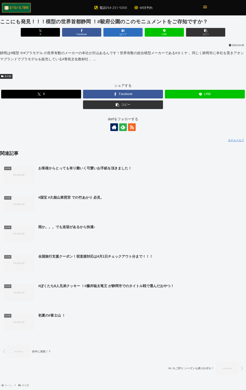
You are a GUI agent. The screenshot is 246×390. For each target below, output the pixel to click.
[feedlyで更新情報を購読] (123, 127)
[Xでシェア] (40, 32)
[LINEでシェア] (164, 32)
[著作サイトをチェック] (114, 127)
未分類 (6, 76)
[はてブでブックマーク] (123, 32)
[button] (205, 7)
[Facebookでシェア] (81, 32)
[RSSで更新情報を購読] (132, 127)
